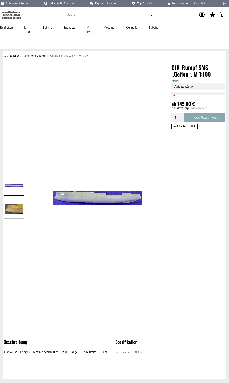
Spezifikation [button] (126, 342)
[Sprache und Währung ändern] (224, 3)
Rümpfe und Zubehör (34, 55)
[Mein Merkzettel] (213, 15)
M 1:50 (89, 30)
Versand (175, 81)
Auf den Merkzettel (184, 126)
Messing (109, 27)
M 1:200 (27, 30)
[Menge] (177, 117)
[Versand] (198, 86)
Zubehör (154, 27)
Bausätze (69, 27)
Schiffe (47, 27)
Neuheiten (6, 27)
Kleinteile (131, 27)
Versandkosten (198, 108)
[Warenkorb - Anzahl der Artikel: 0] (223, 15)
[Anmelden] (202, 15)
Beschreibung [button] (15, 342)
